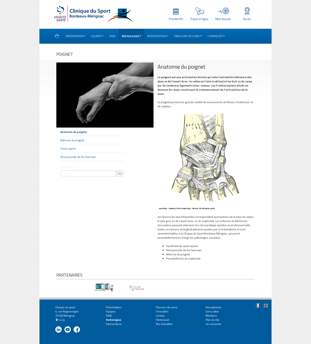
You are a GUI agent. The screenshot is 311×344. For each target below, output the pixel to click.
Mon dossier (223, 19)
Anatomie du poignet (73, 132)
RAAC (112, 36)
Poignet (64, 54)
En (266, 306)
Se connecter (214, 324)
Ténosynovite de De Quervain (78, 157)
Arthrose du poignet (72, 140)
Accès (247, 19)
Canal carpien (68, 148)
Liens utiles (212, 311)
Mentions (211, 315)
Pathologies (131, 36)
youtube (68, 329)
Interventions (157, 36)
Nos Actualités (164, 324)
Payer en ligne (199, 19)
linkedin (59, 329)
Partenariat (162, 320)
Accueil (57, 36)
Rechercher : (68, 167)
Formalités (216, 36)
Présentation (75, 36)
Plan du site (212, 320)
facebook (78, 329)
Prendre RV (176, 19)
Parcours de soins (188, 36)
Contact (160, 315)
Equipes (97, 36)
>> (119, 173)
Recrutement (213, 307)
